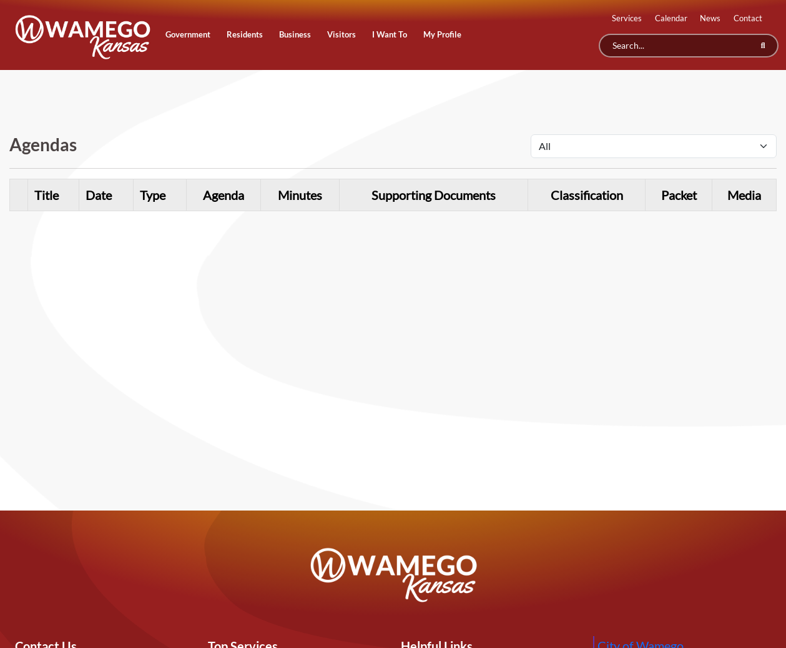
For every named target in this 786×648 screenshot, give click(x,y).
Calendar (671, 18)
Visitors (341, 34)
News (710, 18)
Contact (748, 18)
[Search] (689, 45)
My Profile (442, 34)
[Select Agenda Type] (654, 146)
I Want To (389, 34)
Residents (245, 34)
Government (187, 34)
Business (295, 34)
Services (627, 18)
